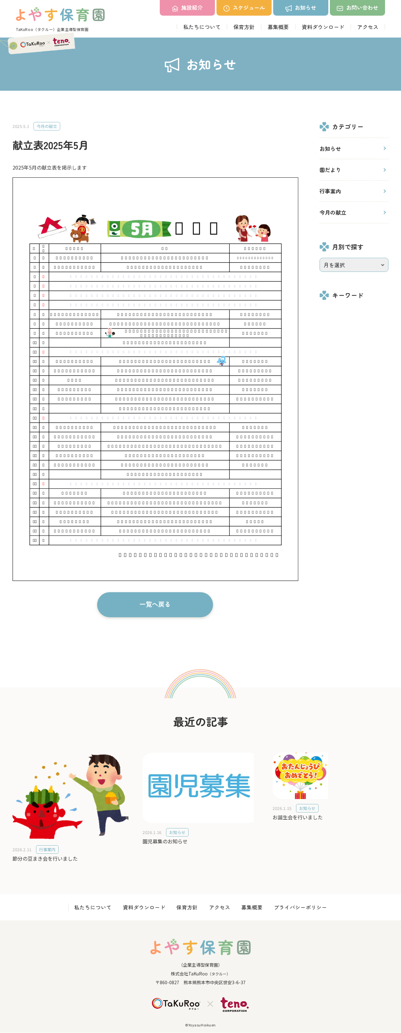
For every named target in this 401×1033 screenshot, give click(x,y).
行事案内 (330, 191)
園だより (330, 170)
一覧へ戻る (155, 603)
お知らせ (330, 148)
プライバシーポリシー (304, 907)
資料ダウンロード (323, 26)
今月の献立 (333, 212)
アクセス (367, 26)
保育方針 (244, 26)
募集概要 (278, 26)
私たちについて (202, 26)
